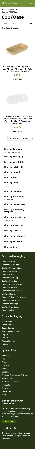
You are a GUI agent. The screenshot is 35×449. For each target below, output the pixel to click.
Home (4, 10)
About (4, 369)
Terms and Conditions (11, 381)
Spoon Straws (8, 328)
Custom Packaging (10, 261)
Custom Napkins (9, 294)
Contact (5, 365)
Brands (5, 362)
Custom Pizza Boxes (10, 307)
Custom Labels (8, 310)
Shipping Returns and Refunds (15, 375)
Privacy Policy (8, 378)
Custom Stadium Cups (12, 284)
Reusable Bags (8, 341)
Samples (5, 388)
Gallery (5, 344)
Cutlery (5, 338)
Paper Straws (7, 325)
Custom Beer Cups (10, 281)
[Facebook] (3, 428)
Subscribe (9, 421)
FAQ (3, 359)
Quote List (6, 391)
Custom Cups (8, 274)
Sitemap (6, 438)
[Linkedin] (11, 428)
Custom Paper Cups (10, 278)
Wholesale (6, 356)
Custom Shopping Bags (12, 268)
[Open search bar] (27, 4)
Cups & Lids (7, 334)
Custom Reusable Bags (12, 271)
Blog (4, 394)
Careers (5, 372)
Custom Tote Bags (10, 304)
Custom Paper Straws (11, 300)
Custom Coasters (9, 287)
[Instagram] (15, 428)
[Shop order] (17, 24)
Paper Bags (7, 321)
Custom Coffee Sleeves (12, 291)
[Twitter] (7, 428)
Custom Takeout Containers (14, 297)
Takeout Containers (10, 331)
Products (6, 385)
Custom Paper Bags (10, 265)
